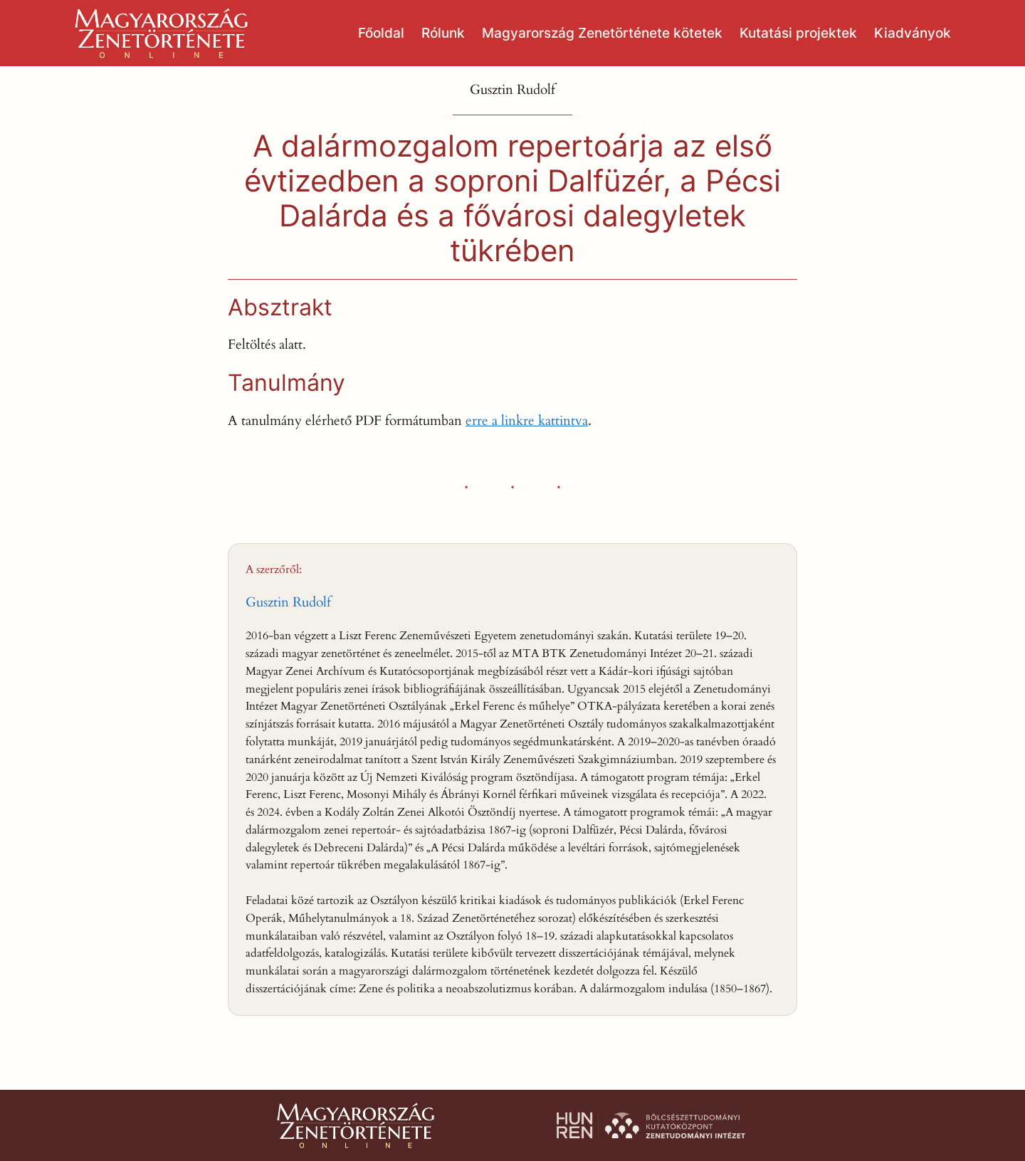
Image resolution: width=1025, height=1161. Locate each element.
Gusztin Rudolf (288, 602)
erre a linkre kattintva (527, 420)
